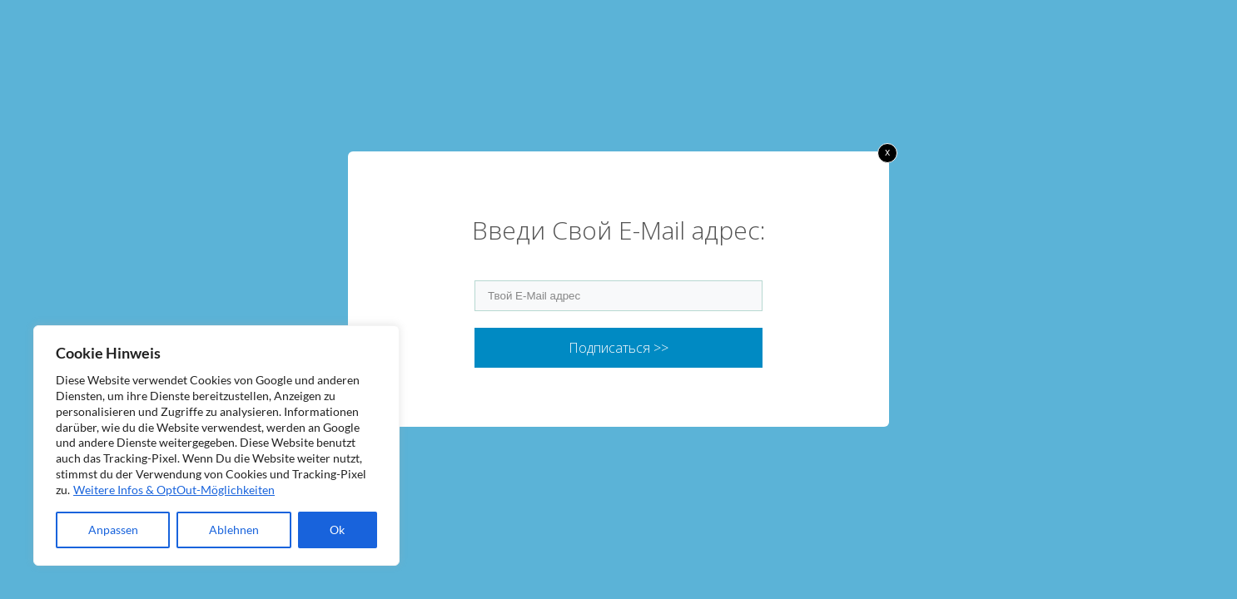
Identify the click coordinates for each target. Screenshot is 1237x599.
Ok (337, 529)
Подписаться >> (618, 348)
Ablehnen (234, 529)
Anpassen (113, 529)
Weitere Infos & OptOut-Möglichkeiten (174, 490)
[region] (216, 445)
